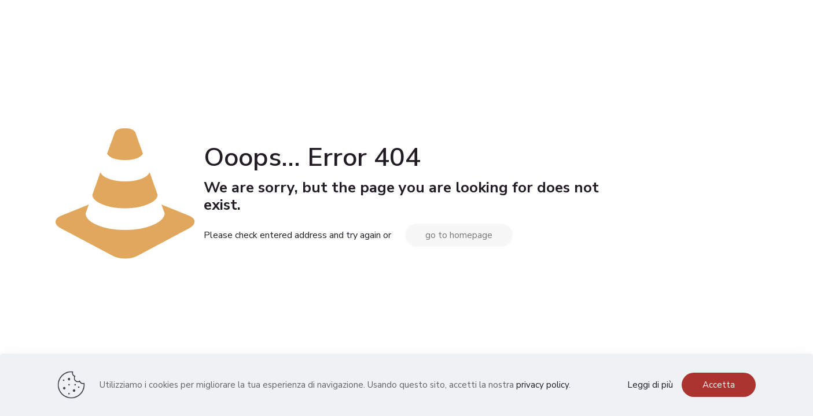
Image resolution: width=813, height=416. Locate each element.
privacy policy (542, 385)
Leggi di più (650, 385)
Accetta (718, 385)
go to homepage (458, 235)
